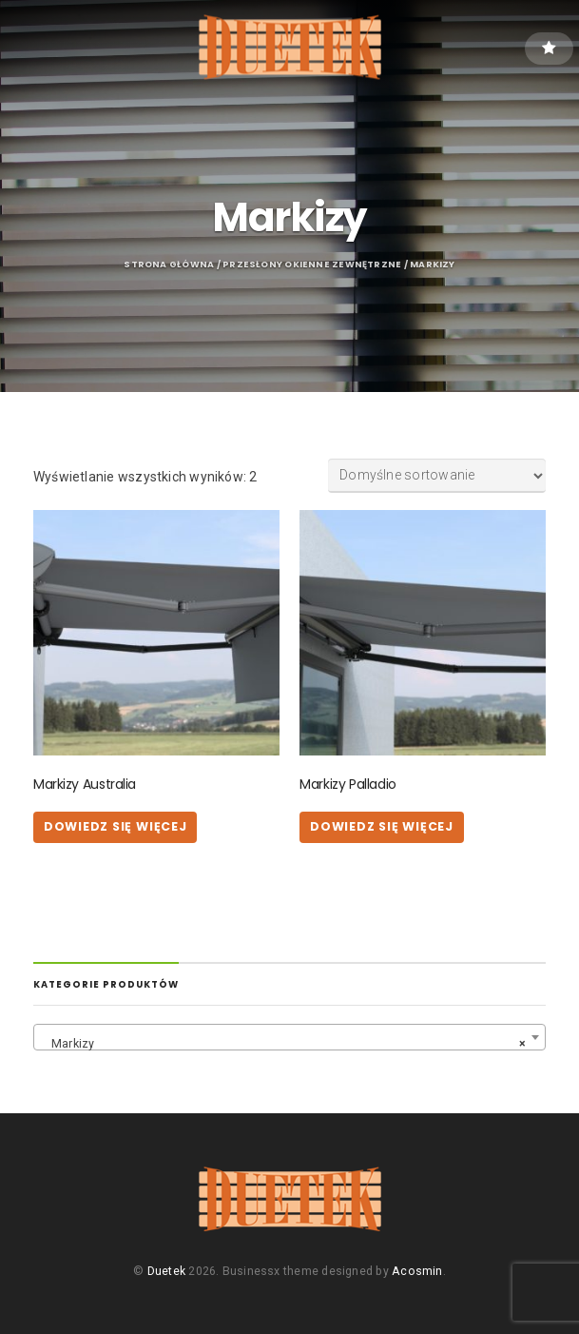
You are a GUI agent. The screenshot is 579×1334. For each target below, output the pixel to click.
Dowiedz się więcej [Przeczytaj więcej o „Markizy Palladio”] (382, 826)
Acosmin (417, 1271)
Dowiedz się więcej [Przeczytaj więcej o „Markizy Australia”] (115, 826)
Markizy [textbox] (284, 1043)
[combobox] (289, 1037)
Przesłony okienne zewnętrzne (311, 264)
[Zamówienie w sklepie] (437, 476)
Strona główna (169, 264)
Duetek (166, 1271)
